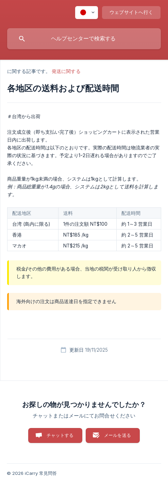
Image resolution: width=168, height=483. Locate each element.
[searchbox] (84, 38)
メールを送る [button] (117, 435)
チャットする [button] (60, 435)
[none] (86, 12)
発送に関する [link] (66, 71)
